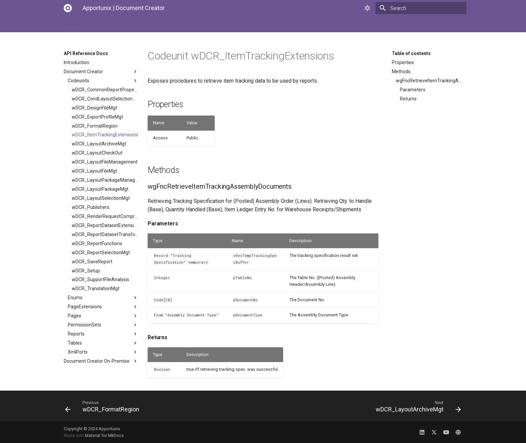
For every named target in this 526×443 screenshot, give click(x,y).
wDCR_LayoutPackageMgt (100, 189)
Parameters (412, 89)
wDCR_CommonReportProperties (105, 89)
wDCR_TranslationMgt (95, 288)
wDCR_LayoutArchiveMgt (99, 143)
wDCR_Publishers (90, 207)
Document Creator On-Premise (101, 361)
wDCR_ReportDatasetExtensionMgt (105, 225)
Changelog (231, 24)
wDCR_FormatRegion (94, 126)
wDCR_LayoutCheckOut (97, 153)
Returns (408, 98)
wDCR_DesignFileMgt (94, 107)
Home (70, 24)
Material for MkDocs (104, 435)
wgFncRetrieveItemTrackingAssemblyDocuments (429, 80)
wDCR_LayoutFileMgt (94, 171)
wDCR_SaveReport (92, 261)
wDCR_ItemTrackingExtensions (105, 134)
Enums (103, 298)
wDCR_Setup (86, 270)
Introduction (76, 62)
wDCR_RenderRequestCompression (105, 216)
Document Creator (101, 72)
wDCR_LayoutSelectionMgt (101, 198)
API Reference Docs (190, 24)
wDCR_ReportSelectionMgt (101, 252)
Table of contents (411, 53)
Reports (103, 334)
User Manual (147, 24)
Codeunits (103, 81)
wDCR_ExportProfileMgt (97, 117)
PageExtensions (103, 307)
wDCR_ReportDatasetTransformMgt (105, 234)
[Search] (427, 8)
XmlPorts (103, 352)
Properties (403, 62)
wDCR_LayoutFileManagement (105, 162)
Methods (401, 71)
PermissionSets (103, 325)
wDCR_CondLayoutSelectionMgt (105, 98)
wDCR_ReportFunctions (97, 243)
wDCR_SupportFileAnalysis (100, 279)
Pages (103, 316)
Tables (103, 343)
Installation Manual (105, 24)
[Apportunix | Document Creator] (67, 8)
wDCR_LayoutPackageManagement (105, 180)
